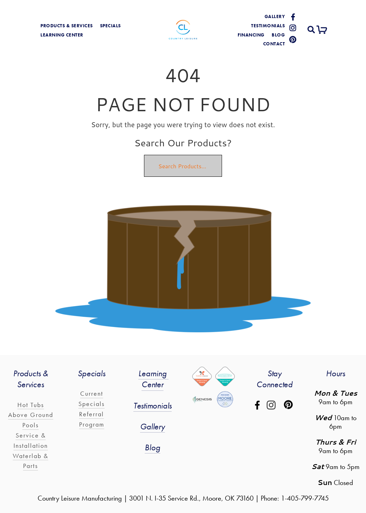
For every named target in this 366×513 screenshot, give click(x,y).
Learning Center (153, 379)
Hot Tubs (30, 405)
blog (278, 35)
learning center (61, 35)
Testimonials (268, 26)
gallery (275, 16)
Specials (110, 26)
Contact (274, 44)
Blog (152, 447)
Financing (251, 35)
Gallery (152, 426)
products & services (66, 26)
